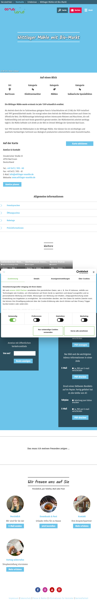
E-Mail (64, 368)
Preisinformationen (15, 228)
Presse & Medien (40, 598)
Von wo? (6, 353)
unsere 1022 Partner (18, 290)
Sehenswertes (5, 268)
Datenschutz (25, 598)
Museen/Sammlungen (30, 268)
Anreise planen (12, 184)
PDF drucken (80, 376)
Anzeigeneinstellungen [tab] (60, 278)
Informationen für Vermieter (61, 598)
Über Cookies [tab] (84, 278)
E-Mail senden (15, 526)
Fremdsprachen (13, 205)
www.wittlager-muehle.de (23, 177)
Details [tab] (36, 278)
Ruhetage (11, 220)
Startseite (20, 2)
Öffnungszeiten (13, 213)
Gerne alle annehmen (79, 331)
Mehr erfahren (81, 526)
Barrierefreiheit (81, 598)
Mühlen (13, 268)
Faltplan (65, 400)
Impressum (13, 598)
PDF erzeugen (80, 344)
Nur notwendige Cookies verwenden (48, 331)
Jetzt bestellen (48, 526)
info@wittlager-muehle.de (22, 174)
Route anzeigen (23, 361)
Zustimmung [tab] (13, 278)
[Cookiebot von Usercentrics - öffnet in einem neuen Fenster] (78, 272)
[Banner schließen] (93, 272)
